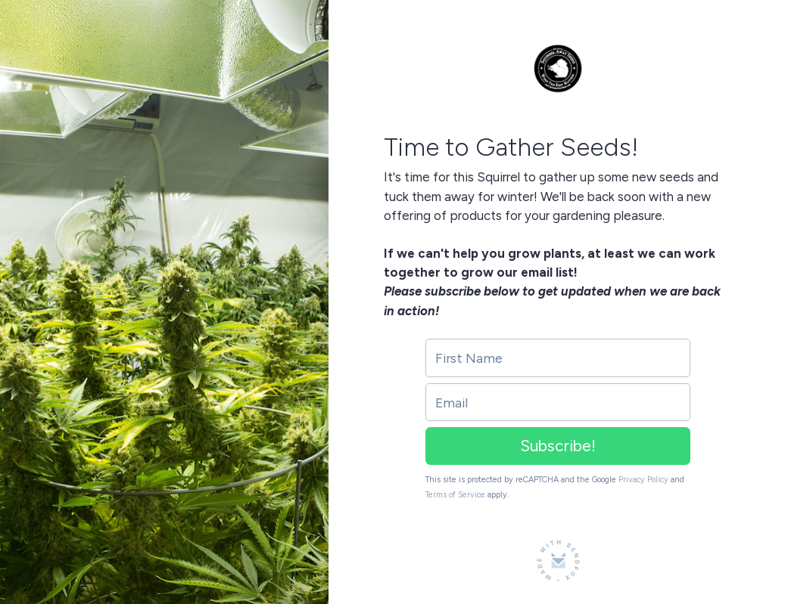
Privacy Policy (643, 480)
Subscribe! (558, 445)
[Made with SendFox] (558, 560)
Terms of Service (455, 495)
